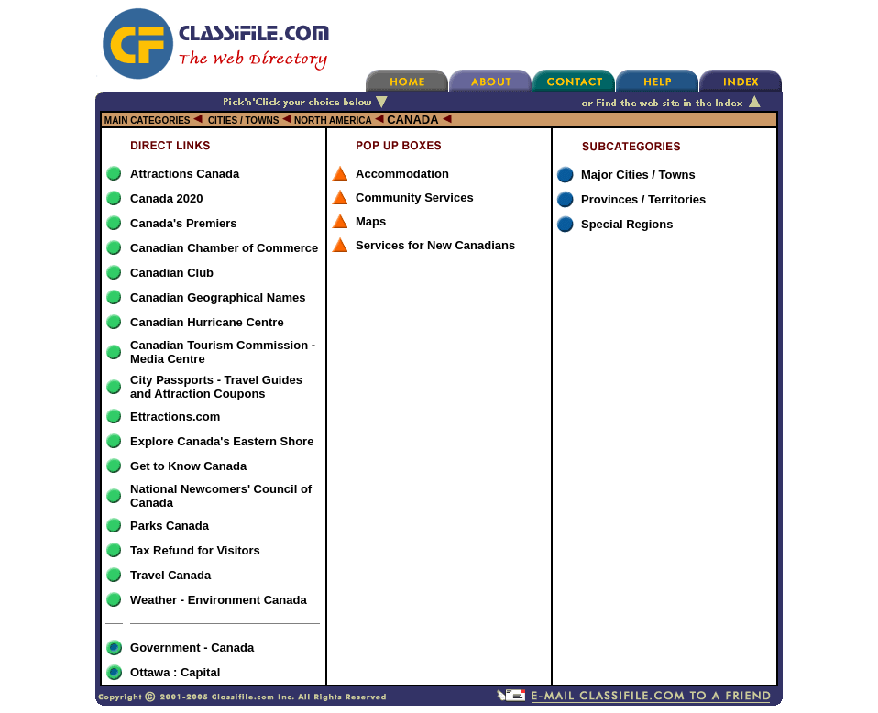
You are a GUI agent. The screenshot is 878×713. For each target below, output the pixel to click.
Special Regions (627, 224)
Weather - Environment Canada (218, 600)
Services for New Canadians (435, 245)
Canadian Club (172, 273)
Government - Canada (192, 647)
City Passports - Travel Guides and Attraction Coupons (216, 386)
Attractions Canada (184, 174)
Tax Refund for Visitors (195, 550)
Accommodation (402, 174)
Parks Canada (169, 525)
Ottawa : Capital (175, 672)
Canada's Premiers (183, 223)
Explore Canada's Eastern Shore (221, 441)
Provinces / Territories (643, 199)
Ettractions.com (175, 416)
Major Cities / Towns (638, 174)
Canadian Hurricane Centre (207, 322)
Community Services (415, 197)
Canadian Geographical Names (217, 297)
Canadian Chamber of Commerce (224, 248)
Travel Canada (170, 575)
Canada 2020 (166, 198)
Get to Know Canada (188, 466)
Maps (371, 221)
